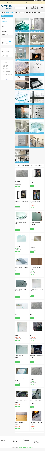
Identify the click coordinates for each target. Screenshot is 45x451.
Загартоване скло (26, 440)
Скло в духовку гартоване (19, 355)
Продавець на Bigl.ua (22, 446)
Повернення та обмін (36, 12)
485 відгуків (36, 0)
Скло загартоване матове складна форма (21, 244)
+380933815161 (15, 440)
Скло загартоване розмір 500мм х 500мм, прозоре (21, 333)
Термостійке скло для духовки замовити (36, 355)
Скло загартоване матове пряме (35, 222)
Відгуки (3, 26)
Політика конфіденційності (29, 447)
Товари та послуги (9, 12)
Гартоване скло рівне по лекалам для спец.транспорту (21, 400)
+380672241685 (15, 439)
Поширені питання (4, 29)
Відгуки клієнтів (36, 442)
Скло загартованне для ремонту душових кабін (20, 422)
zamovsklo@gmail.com (6, 79)
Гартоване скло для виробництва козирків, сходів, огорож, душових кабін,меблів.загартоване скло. (35, 401)
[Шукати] (26, 8)
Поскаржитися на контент (22, 447)
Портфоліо (3, 18)
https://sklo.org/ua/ (5, 78)
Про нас (16, 12)
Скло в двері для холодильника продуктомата (35, 201)
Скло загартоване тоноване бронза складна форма (35, 267)
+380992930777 (15, 441)
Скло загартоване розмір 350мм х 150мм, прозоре (36, 290)
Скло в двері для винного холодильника (21, 201)
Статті (3, 23)
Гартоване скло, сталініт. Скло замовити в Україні (36, 333)
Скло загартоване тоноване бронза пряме (35, 245)
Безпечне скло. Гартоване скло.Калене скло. (36, 377)
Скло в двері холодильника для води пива (36, 180)
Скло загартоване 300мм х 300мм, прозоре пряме (35, 312)
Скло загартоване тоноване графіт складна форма (20, 290)
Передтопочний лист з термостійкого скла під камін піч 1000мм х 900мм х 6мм (36, 422)
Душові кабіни (25, 439)
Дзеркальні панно (26, 441)
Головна (3, 12)
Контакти (20, 12)
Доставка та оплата (27, 12)
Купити (18, 186)
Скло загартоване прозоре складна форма (20, 223)
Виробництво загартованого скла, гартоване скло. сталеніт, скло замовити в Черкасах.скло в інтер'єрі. (21, 378)
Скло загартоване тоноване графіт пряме (21, 267)
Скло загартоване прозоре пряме (20, 179)
